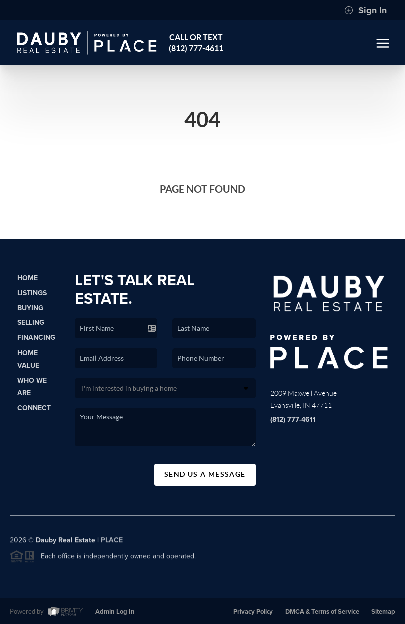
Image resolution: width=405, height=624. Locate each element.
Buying (30, 308)
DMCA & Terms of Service (322, 612)
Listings (32, 293)
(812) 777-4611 (293, 420)
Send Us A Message (205, 474)
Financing (36, 337)
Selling (30, 322)
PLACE (112, 542)
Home (27, 278)
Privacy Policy (253, 612)
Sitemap (383, 612)
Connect (34, 408)
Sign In (365, 10)
